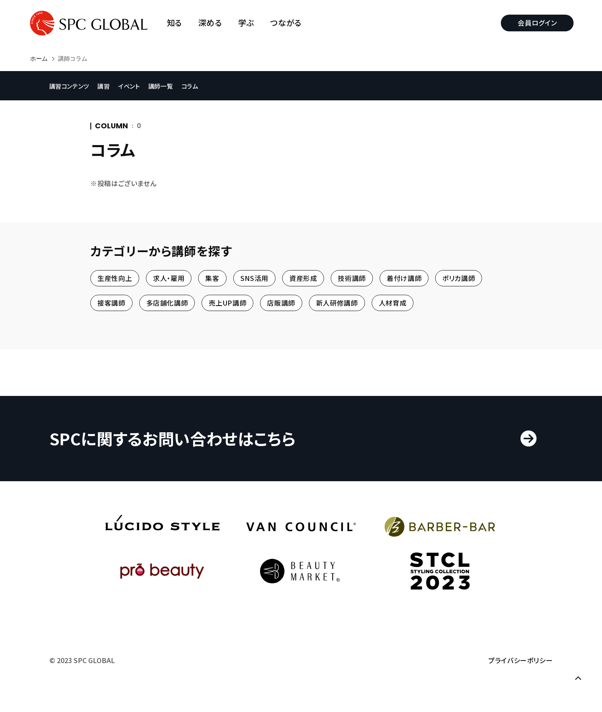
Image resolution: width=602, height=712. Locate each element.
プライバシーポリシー (517, 666)
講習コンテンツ (72, 85)
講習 (107, 85)
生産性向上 (114, 278)
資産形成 (303, 278)
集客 (212, 278)
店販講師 (281, 303)
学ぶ (248, 22)
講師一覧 (165, 85)
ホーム (39, 58)
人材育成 (393, 303)
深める (212, 22)
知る (176, 22)
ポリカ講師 (458, 278)
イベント (133, 85)
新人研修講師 (337, 303)
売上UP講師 (227, 303)
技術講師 (352, 278)
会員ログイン (535, 23)
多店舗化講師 (167, 303)
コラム (194, 85)
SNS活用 (254, 278)
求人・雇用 (168, 278)
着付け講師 (404, 278)
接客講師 (111, 303)
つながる (288, 22)
